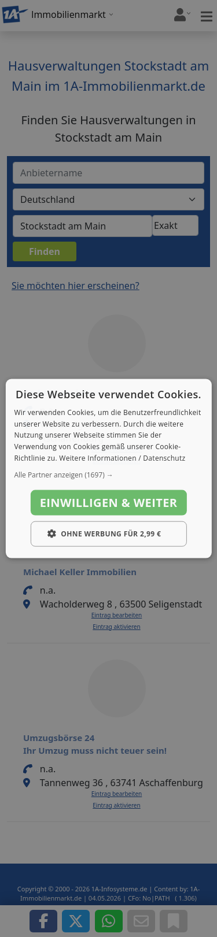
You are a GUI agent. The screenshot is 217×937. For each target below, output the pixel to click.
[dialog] (108, 468)
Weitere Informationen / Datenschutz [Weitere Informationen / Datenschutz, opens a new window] (122, 458)
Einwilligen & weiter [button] (109, 502)
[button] (108, 474)
